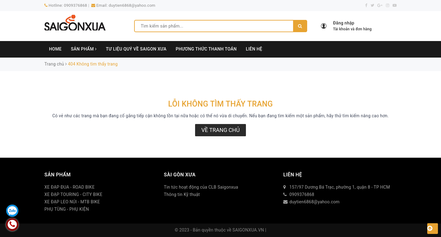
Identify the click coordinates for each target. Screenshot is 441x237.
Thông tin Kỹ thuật (182, 194)
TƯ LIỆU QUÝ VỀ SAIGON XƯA (136, 49)
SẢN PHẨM (83, 49)
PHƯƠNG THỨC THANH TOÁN (206, 49)
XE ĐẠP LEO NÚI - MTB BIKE (72, 201)
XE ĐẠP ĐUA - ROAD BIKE (69, 187)
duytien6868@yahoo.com (132, 5)
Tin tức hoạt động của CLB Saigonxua (201, 187)
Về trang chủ (220, 130)
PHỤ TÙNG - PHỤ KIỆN (66, 209)
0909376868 (75, 5)
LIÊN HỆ (254, 49)
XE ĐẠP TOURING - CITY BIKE (73, 194)
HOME (55, 49)
